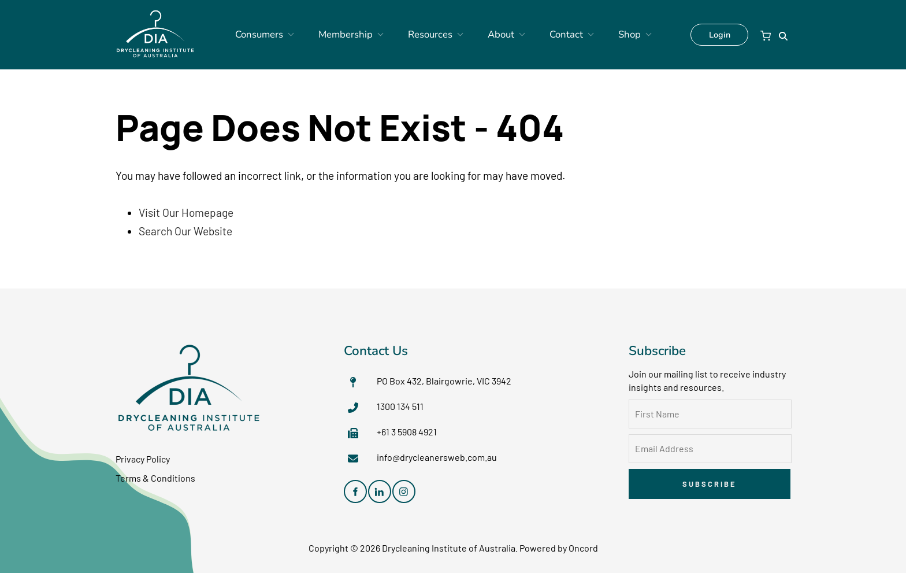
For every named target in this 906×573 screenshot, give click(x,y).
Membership (357, 34)
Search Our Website (185, 231)
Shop (607, 34)
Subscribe (709, 484)
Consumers (280, 34)
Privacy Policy (143, 458)
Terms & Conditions (155, 477)
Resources (432, 34)
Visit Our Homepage (186, 212)
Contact (552, 34)
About (494, 34)
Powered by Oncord (558, 547)
